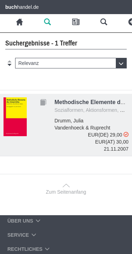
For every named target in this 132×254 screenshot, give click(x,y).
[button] (71, 63)
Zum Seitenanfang (66, 192)
